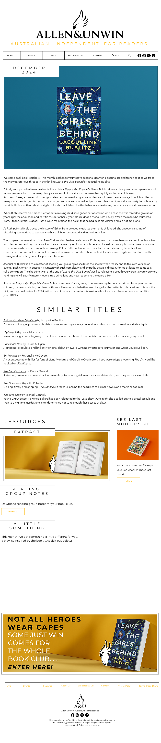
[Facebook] (139, 55)
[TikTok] (153, 55)
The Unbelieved (13, 383)
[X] (149, 55)
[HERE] (13, 511)
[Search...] (116, 55)
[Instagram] (144, 55)
